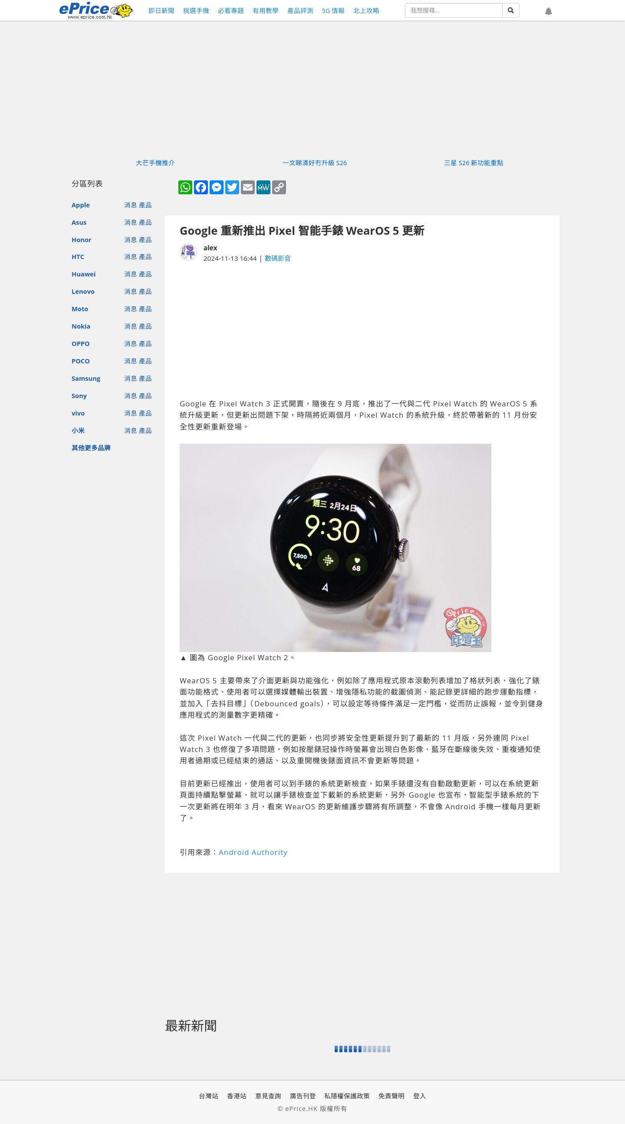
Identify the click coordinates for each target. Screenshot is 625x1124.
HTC (78, 256)
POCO (81, 360)
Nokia (81, 326)
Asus (79, 222)
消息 (130, 204)
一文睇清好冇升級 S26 (315, 162)
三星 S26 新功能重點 (473, 162)
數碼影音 (278, 258)
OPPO (81, 343)
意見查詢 (268, 1095)
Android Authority (253, 852)
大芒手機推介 (155, 162)
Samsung (86, 378)
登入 (419, 1095)
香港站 (237, 1095)
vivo (78, 413)
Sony (79, 395)
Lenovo (83, 291)
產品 (145, 204)
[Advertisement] (362, 331)
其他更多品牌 (91, 447)
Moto (80, 308)
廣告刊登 (303, 1095)
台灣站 (208, 1095)
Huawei (83, 273)
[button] (548, 11)
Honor (82, 239)
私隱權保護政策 (347, 1095)
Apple (81, 204)
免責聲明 (391, 1095)
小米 (78, 430)
